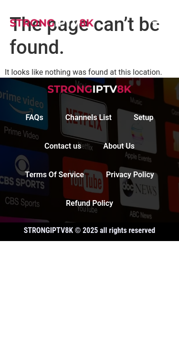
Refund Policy (89, 203)
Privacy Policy (130, 174)
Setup (144, 117)
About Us (119, 146)
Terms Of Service (54, 174)
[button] (158, 22)
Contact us (62, 146)
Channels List (88, 117)
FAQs (34, 117)
